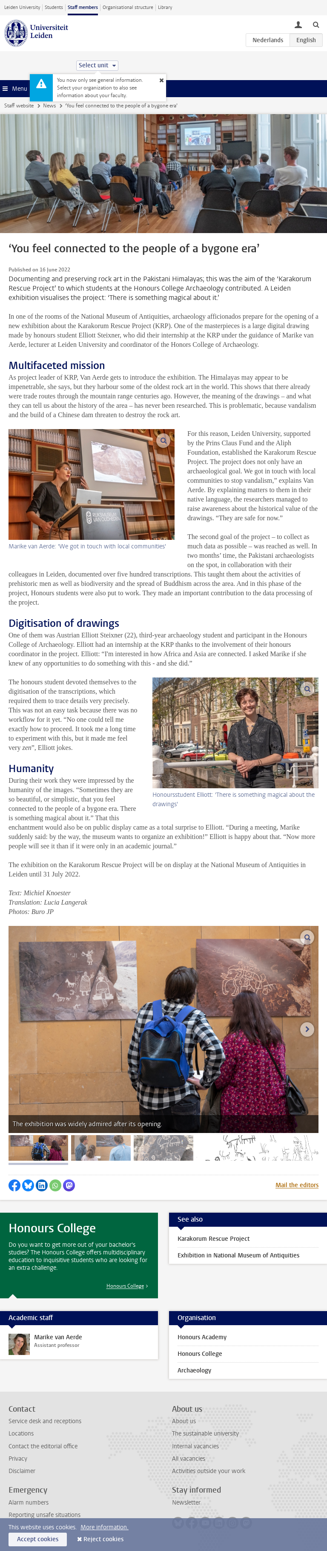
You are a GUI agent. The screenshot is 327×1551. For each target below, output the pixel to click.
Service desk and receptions (45, 1421)
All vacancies (188, 1459)
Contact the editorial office (43, 1446)
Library (165, 7)
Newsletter (186, 1503)
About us (184, 1421)
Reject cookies (103, 1539)
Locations (21, 1434)
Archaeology (194, 1370)
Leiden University (22, 7)
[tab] (38, 1148)
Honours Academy (202, 1337)
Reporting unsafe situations (44, 1515)
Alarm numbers (29, 1503)
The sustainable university (205, 1434)
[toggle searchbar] (316, 24)
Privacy (18, 1459)
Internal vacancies (195, 1446)
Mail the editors (296, 1185)
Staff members (83, 7)
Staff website (19, 105)
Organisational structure (128, 7)
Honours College (125, 1286)
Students (54, 7)
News (49, 105)
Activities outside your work (208, 1471)
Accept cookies (37, 1539)
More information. (104, 1527)
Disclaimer (22, 1471)
